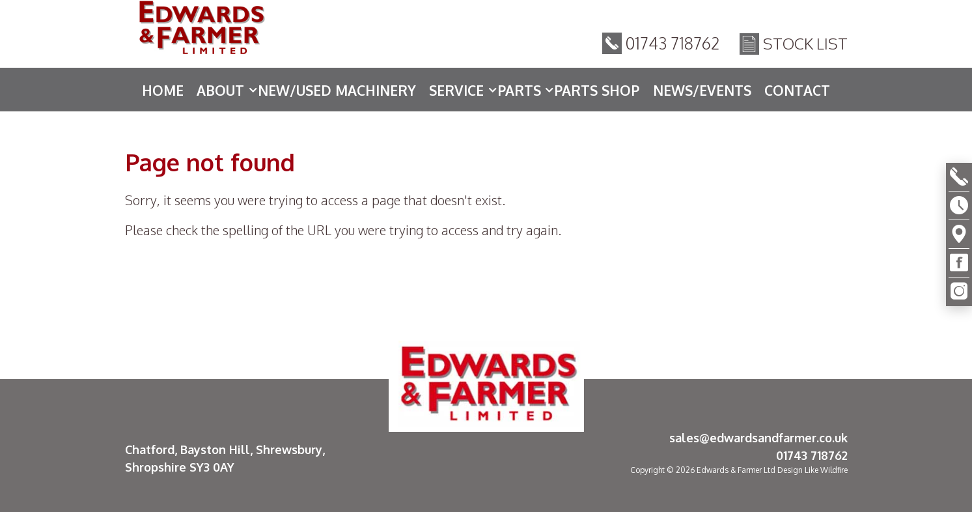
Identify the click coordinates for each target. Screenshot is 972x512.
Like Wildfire (826, 470)
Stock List (805, 45)
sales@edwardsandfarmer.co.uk (758, 438)
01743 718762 (673, 45)
